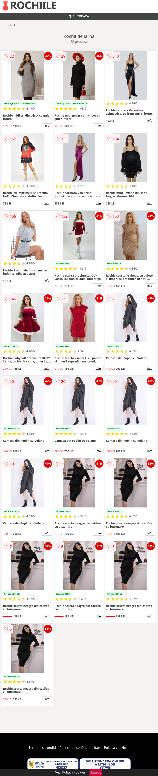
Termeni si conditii (43, 747)
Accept (96, 772)
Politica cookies (116, 747)
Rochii (11, 25)
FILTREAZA (79, 16)
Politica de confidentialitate (80, 747)
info (46, 125)
